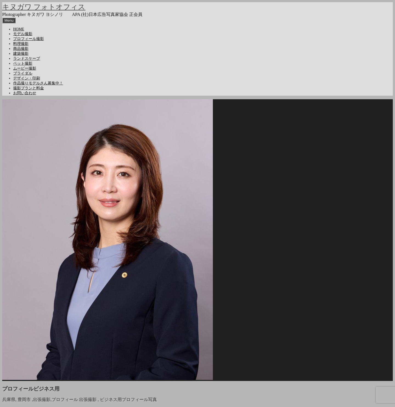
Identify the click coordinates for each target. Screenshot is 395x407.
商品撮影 (21, 49)
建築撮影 (21, 54)
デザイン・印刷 (26, 78)
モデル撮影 (22, 34)
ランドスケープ (26, 58)
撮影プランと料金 (28, 88)
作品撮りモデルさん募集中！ (38, 83)
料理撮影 (21, 44)
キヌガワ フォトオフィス (43, 7)
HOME (18, 29)
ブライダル (22, 73)
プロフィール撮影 (28, 39)
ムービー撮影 (24, 68)
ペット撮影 (22, 63)
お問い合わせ (24, 93)
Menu (8, 20)
